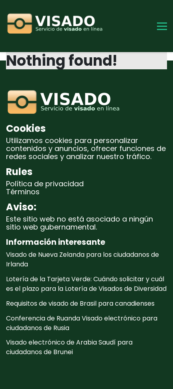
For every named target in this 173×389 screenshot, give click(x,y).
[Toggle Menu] (162, 26)
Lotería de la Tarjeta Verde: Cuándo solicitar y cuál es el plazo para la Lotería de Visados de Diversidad (86, 283)
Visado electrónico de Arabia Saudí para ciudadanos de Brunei (69, 347)
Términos (23, 192)
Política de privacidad (45, 184)
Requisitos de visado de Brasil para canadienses (80, 303)
